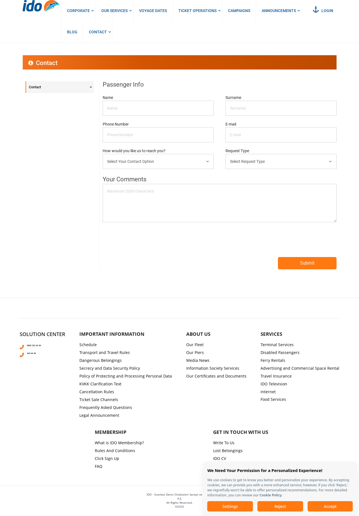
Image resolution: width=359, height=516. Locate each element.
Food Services (273, 399)
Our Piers (195, 352)
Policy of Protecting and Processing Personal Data (125, 376)
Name (108, 97)
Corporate (78, 10)
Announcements (279, 10)
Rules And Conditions (115, 450)
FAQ (98, 466)
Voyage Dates (153, 10)
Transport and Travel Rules (104, 352)
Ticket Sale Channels (98, 399)
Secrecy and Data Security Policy (109, 368)
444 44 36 (34, 352)
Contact (98, 32)
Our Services (114, 10)
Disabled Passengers (280, 352)
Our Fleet (195, 344)
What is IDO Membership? (119, 442)
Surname (233, 97)
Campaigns (239, 10)
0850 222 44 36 (39, 345)
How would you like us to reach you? (134, 151)
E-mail (230, 124)
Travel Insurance (276, 376)
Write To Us (223, 442)
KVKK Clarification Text (100, 384)
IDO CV (219, 458)
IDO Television (274, 384)
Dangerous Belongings (100, 360)
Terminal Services (277, 344)
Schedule (88, 344)
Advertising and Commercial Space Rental (300, 368)
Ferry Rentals (273, 360)
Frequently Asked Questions (105, 407)
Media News (198, 360)
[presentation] (179, 216)
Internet (268, 391)
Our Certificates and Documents (216, 376)
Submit (307, 263)
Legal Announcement (99, 415)
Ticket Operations (197, 10)
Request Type (237, 151)
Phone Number (116, 124)
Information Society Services (212, 368)
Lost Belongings (228, 450)
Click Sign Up (107, 458)
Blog (72, 32)
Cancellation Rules (96, 391)
